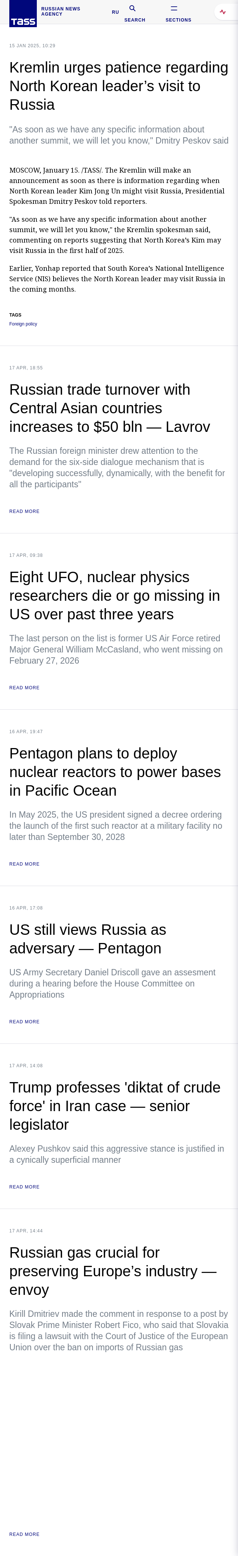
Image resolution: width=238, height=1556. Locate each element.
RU (115, 12)
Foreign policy (23, 324)
